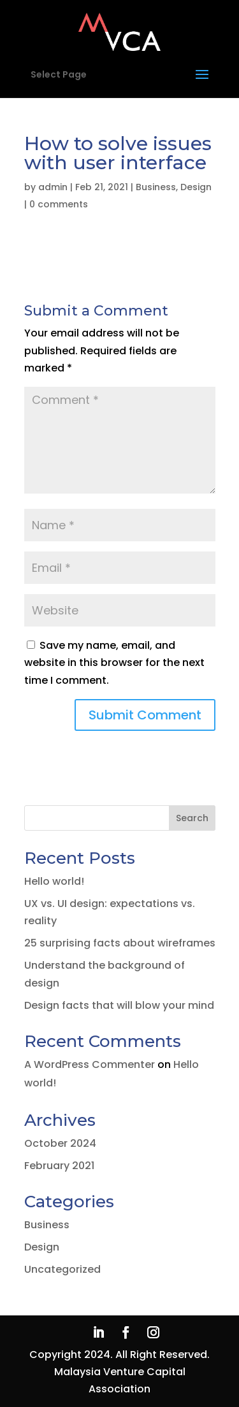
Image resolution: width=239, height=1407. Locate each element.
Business (156, 187)
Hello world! (54, 881)
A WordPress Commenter (89, 1064)
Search (192, 818)
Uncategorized (62, 1269)
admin (53, 187)
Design (196, 187)
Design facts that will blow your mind (119, 1005)
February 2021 (59, 1165)
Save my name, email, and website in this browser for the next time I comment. (114, 662)
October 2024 (60, 1143)
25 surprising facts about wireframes (119, 943)
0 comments (58, 204)
